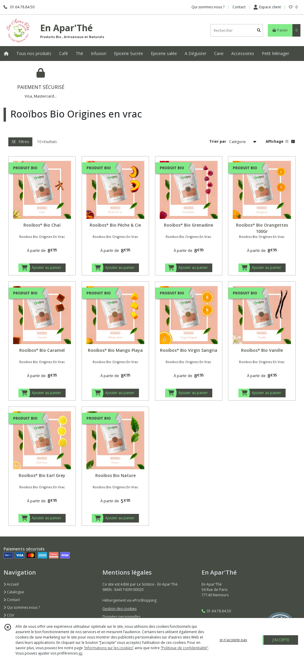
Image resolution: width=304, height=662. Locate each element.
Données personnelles (121, 616)
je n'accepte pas (233, 639)
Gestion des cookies (119, 608)
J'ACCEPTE (281, 639)
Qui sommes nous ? (22, 607)
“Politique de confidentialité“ (184, 647)
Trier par (217, 141)
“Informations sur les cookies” (109, 647)
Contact (239, 7)
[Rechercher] (259, 30)
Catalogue (14, 591)
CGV (9, 615)
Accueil (11, 584)
